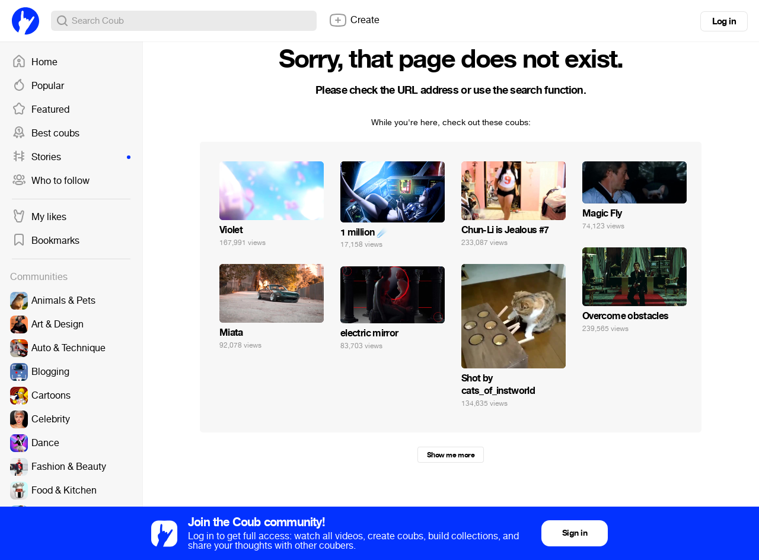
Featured (40, 109)
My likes (39, 217)
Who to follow (51, 181)
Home (35, 62)
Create (354, 20)
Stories (71, 157)
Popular (38, 86)
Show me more (450, 455)
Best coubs (45, 133)
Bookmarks (45, 241)
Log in (724, 21)
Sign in (574, 533)
